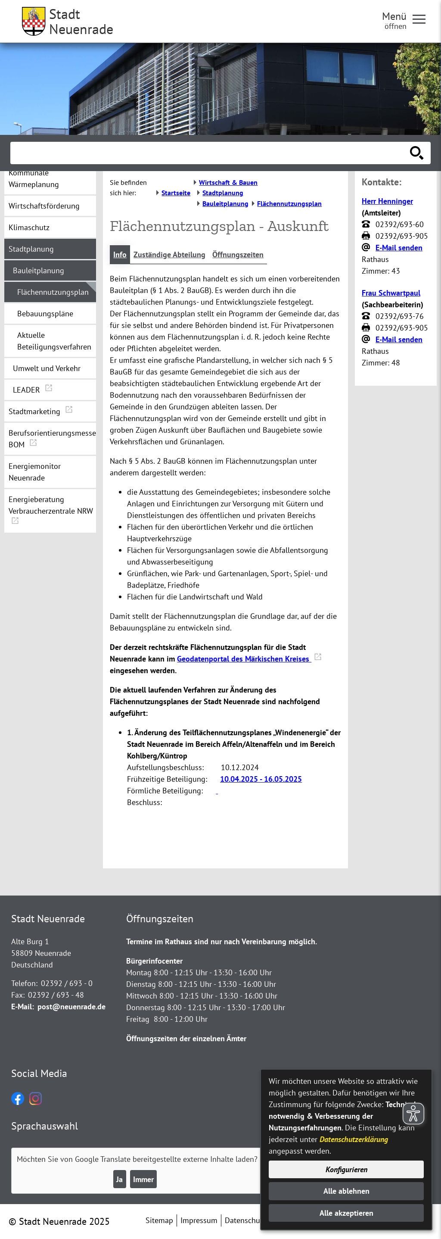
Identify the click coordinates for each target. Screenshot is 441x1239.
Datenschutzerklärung (354, 1139)
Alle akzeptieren (346, 1213)
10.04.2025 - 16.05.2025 (261, 779)
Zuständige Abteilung (169, 254)
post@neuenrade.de (71, 1006)
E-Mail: (22, 1006)
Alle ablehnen (346, 1191)
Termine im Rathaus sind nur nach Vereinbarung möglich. (221, 941)
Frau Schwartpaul (391, 293)
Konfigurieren (346, 1169)
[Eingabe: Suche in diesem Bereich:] (211, 153)
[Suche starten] (417, 153)
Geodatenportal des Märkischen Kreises (249, 659)
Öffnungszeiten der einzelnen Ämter (186, 1038)
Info (120, 254)
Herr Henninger (387, 201)
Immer (143, 1179)
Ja (119, 1179)
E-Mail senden (399, 248)
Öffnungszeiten (238, 254)
